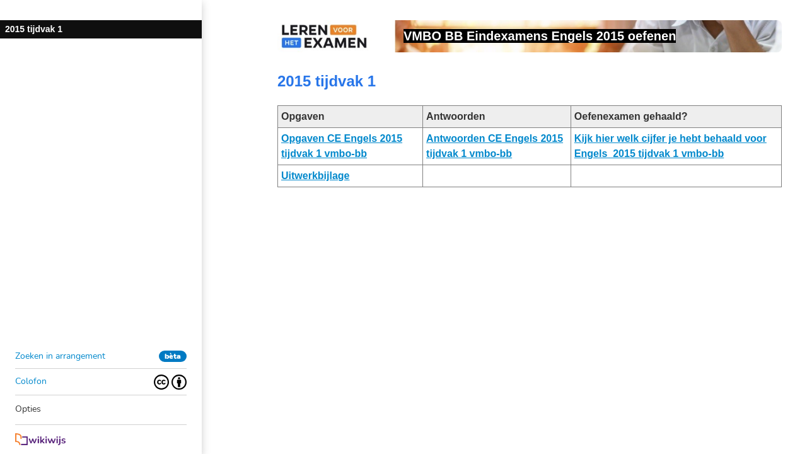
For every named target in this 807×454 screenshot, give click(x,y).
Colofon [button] (31, 381)
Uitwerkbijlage (315, 175)
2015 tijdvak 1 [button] (33, 29)
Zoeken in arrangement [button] (60, 356)
